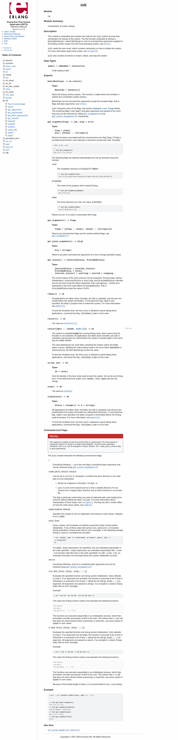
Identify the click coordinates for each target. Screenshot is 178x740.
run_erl (9, 141)
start (7, 144)
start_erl (9, 147)
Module (48, 11)
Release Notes (10, 39)
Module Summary (53, 21)
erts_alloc (10, 95)
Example (48, 689)
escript (8, 98)
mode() (51, 66)
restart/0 (11, 124)
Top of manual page (16, 104)
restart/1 (11, 127)
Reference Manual (12, 34)
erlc (7, 78)
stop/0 (10, 133)
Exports (48, 75)
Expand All (7, 48)
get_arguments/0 (15, 113)
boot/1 (10, 107)
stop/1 (10, 135)
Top (5, 43)
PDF (6, 41)
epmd (8, 69)
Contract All (8, 50)
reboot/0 (11, 121)
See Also (49, 725)
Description (50, 31)
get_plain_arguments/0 (18, 115)
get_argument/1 (15, 110)
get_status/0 (13, 118)
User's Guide (9, 32)
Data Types (50, 61)
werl (7, 150)
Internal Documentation (14, 36)
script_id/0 (12, 130)
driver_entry (11, 66)
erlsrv (8, 89)
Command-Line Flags (103, 109)
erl (7, 72)
